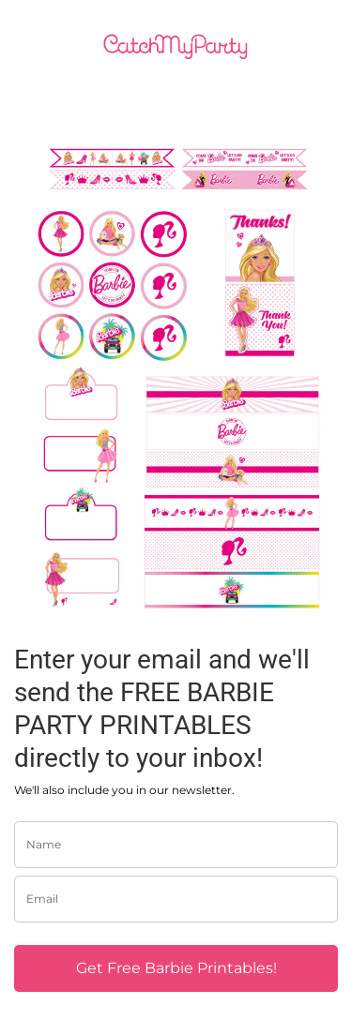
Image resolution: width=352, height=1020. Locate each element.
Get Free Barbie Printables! (176, 968)
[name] (176, 844)
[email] (176, 899)
